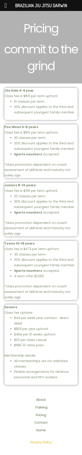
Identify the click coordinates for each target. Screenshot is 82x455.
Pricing (41, 415)
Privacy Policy (41, 442)
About (41, 399)
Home (41, 430)
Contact (41, 422)
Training (41, 407)
